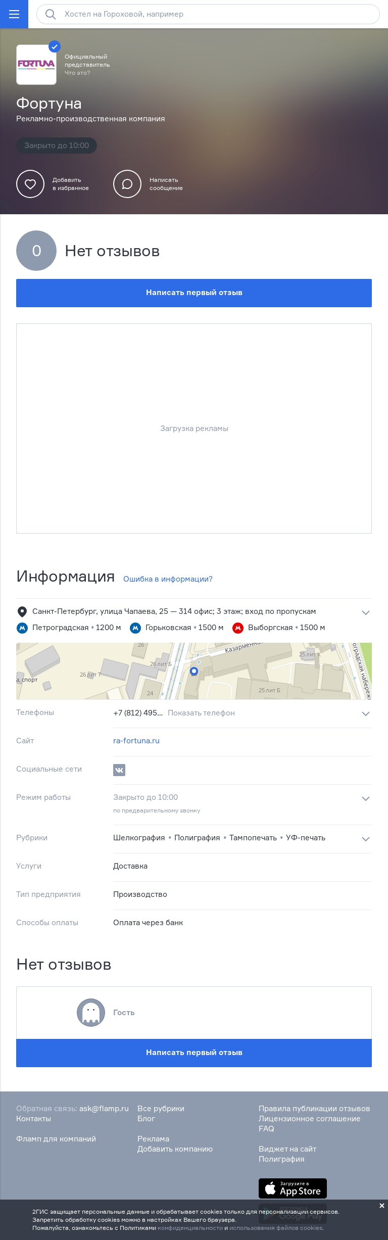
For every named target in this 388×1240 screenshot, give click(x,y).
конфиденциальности (190, 1227)
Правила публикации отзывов (314, 1108)
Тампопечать (253, 837)
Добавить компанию (175, 1149)
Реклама (153, 1138)
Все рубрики (160, 1108)
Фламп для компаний (56, 1138)
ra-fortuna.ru (136, 740)
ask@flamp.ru (104, 1108)
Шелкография (139, 837)
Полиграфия (197, 837)
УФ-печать (305, 837)
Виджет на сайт (287, 1149)
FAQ (266, 1128)
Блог (146, 1118)
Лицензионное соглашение (310, 1118)
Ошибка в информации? (168, 579)
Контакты (33, 1118)
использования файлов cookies (275, 1227)
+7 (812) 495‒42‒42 (138, 713)
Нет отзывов (112, 251)
